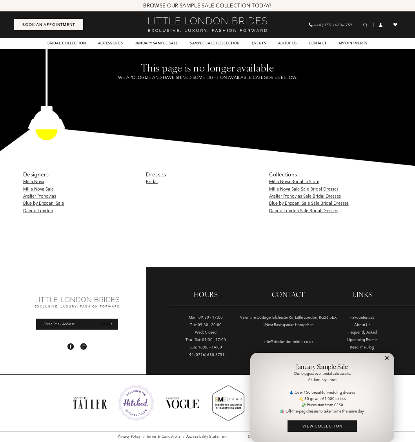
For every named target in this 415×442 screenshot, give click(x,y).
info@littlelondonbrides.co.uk (288, 341)
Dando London (38, 210)
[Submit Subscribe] (109, 324)
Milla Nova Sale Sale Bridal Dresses (304, 189)
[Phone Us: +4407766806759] (330, 24)
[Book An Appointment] (48, 24)
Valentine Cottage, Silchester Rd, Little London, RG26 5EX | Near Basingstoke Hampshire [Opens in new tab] (288, 321)
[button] (380, 25)
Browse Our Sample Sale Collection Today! (207, 5)
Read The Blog (362, 347)
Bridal (152, 181)
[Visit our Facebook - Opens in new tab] (70, 346)
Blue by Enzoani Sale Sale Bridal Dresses (309, 203)
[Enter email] (77, 324)
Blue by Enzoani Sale (43, 203)
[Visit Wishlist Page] (395, 25)
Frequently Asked (362, 332)
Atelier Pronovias (39, 196)
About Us (362, 325)
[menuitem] (48, 24)
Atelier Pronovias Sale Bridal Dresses (305, 196)
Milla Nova (33, 181)
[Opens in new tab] (136, 403)
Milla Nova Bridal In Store (294, 181)
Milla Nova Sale (38, 189)
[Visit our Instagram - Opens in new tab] (83, 346)
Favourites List (362, 317)
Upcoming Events (362, 339)
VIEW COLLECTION (322, 426)
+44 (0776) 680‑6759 (206, 354)
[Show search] (365, 25)
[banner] (207, 24)
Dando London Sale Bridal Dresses (303, 210)
